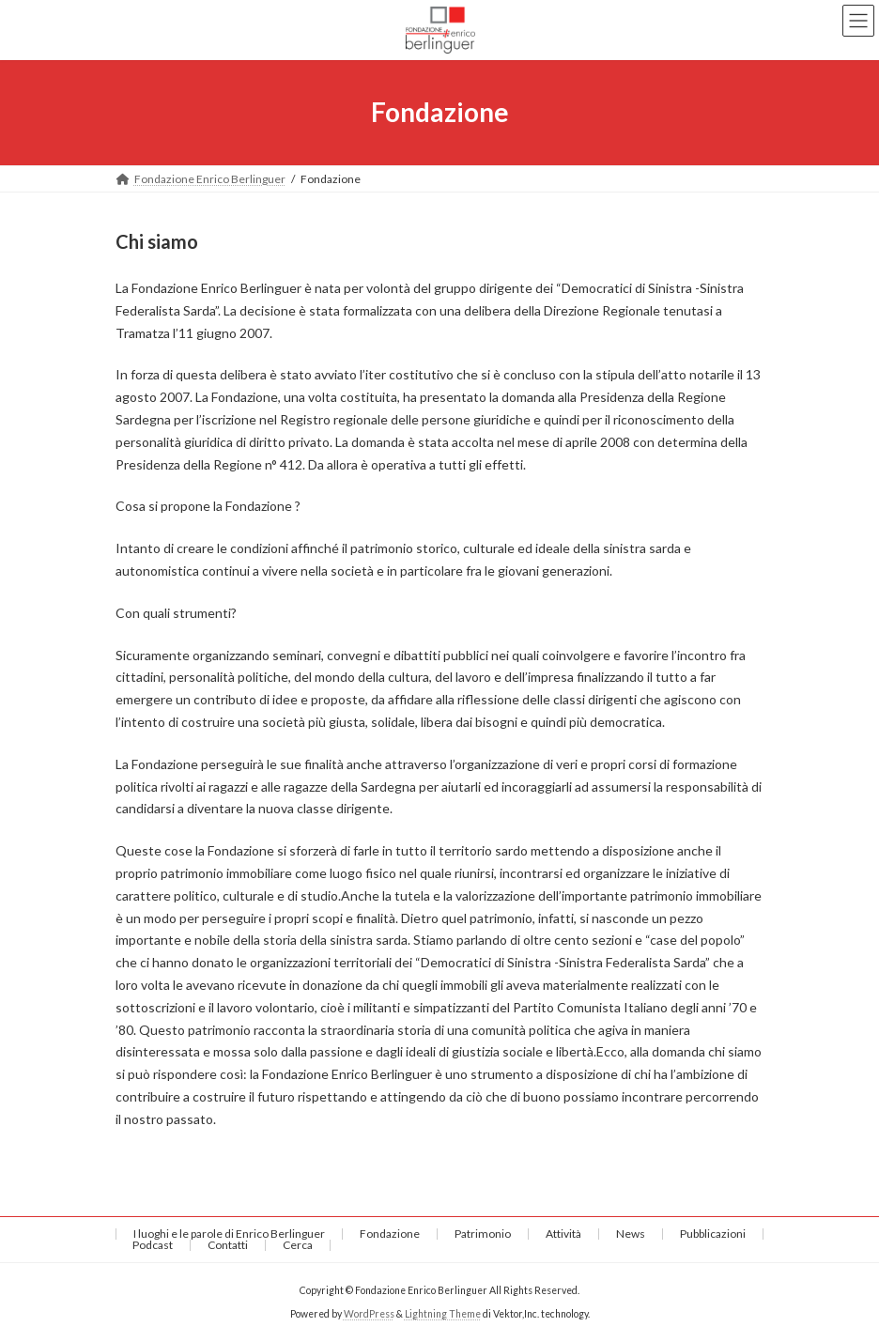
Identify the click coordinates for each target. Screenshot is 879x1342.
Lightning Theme (443, 1313)
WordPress (369, 1313)
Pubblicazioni (713, 1233)
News (630, 1233)
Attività (563, 1233)
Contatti (228, 1245)
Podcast (152, 1245)
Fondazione (390, 1233)
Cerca (298, 1245)
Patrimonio (483, 1233)
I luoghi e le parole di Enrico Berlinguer (229, 1233)
